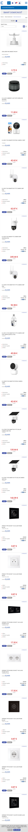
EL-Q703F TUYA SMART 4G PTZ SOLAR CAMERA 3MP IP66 (13, 478)
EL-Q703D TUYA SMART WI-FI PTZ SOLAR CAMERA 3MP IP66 (11, 430)
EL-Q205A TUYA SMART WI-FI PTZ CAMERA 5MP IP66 (13, 285)
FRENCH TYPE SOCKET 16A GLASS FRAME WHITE (12, 574)
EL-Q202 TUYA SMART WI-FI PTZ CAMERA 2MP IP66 (13, 189)
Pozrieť (4, 73)
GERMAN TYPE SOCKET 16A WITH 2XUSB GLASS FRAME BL (13, 815)
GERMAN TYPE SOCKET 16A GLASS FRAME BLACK (12, 719)
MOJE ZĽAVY (12, 3)
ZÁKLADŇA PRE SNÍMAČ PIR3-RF (9, 51)
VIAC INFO (10, 829)
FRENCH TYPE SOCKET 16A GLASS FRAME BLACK (12, 526)
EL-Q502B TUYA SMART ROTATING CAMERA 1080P (12, 382)
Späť (26, 17)
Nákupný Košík (16, 3)
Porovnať (9, 73)
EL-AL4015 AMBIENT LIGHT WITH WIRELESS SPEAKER (12, 99)
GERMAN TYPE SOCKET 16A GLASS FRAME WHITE (12, 767)
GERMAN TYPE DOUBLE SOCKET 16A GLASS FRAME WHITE (12, 671)
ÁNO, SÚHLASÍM (17, 829)
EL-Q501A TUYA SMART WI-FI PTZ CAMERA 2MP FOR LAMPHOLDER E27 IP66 (13, 333)
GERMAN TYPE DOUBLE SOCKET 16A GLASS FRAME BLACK (12, 623)
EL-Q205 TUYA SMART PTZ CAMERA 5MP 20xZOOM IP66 (11, 237)
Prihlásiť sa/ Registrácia (19, 3)
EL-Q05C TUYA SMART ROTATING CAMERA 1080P (13, 140)
